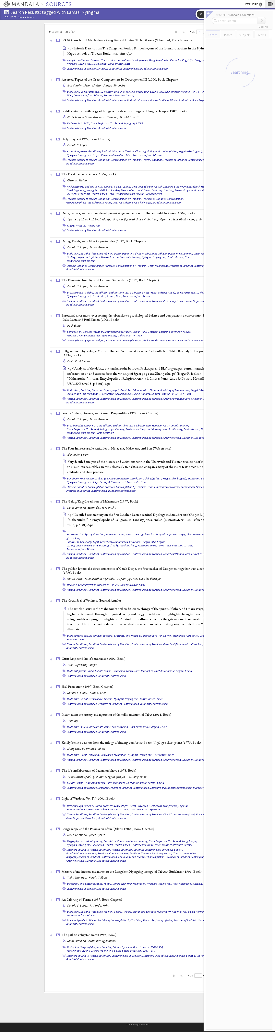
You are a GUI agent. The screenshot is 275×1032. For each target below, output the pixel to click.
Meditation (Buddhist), (186, 635)
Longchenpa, (189, 841)
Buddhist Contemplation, (112, 100)
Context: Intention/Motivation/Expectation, (107, 331)
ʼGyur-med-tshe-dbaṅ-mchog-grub (181, 219)
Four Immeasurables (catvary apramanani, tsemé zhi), (178, 487)
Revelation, (98, 845)
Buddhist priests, (77, 671)
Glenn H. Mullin (77, 180)
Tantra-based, (99, 194)
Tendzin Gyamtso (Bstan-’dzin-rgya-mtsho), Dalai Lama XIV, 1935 (104, 335)
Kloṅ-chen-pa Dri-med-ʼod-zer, (86, 117)
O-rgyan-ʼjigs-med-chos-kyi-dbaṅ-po (138, 579)
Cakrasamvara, (106, 186)
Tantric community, (142, 845)
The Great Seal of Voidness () (91, 600)
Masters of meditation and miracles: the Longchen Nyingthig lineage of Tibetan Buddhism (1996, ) (131, 871)
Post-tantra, (99, 296)
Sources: (11, 17)
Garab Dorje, (75, 579)
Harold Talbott (129, 117)
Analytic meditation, (78, 60)
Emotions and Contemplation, (122, 340)
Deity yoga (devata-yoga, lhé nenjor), (152, 186)
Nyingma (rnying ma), (79, 63)
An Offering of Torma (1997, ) (92, 899)
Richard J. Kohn (99, 905)
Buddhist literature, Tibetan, (118, 151)
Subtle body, (175, 429)
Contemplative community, (132, 841)
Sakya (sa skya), (124, 394)
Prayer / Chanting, (153, 160)
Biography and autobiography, (85, 841)
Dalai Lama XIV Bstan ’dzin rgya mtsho (91, 507)
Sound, (111, 296)
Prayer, (96, 155)
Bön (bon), (73, 478)
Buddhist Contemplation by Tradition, (148, 100)
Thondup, (112, 117)
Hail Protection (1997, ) (87, 686)
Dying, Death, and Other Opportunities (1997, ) (104, 241)
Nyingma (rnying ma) (88, 225)
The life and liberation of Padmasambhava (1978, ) (99, 770)
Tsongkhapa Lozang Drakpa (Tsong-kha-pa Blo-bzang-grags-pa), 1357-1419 (111, 950)
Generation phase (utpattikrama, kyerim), (89, 202)
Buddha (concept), (78, 635)
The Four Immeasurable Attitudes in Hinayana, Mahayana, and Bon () (116, 448)
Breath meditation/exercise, (83, 425)
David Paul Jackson (79, 361)
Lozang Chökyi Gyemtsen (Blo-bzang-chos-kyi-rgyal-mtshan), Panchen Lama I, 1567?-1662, (119, 545)
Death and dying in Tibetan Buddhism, (144, 253)
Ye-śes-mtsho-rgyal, (79, 776)
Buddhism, (73, 91)
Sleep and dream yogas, (154, 429)
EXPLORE (254, 5)
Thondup (72, 721)
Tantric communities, (185, 853)
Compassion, (74, 331)
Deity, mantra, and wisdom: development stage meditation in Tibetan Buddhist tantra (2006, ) (128, 213)
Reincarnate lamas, (100, 727)
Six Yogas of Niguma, (79, 194)
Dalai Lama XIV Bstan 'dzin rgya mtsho (91, 941)
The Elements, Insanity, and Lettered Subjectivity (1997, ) (110, 280)
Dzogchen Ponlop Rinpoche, (165, 60)
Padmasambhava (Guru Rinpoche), (133, 671)
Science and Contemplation (190, 340)
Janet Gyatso (97, 835)
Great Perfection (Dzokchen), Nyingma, (113, 123)
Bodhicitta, (73, 947)
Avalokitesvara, (75, 186)
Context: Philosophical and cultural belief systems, (119, 60)
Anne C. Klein (98, 693)
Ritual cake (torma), (194, 911)
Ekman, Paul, (140, 331)
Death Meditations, (158, 266)
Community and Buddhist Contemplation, (141, 857)
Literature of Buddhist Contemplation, (171, 788)
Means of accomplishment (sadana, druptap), (147, 190)
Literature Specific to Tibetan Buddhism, (88, 849)
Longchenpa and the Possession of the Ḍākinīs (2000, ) (108, 829)
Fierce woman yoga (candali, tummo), (167, 425)
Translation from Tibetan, (88, 95)
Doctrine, (85, 390)
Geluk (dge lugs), (76, 190)
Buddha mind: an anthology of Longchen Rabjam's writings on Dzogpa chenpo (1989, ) (124, 111)
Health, (105, 257)
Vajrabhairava (154, 194)
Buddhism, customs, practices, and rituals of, (115, 635)
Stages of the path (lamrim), (96, 947)
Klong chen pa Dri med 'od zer (86, 749)
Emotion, (153, 331)
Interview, (176, 331)
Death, (118, 253)
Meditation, (120, 755)
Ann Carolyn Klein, (79, 85)
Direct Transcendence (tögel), (159, 292)
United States (122, 63)
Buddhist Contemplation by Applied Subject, (158, 849)
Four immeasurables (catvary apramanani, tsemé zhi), (111, 478)
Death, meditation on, (180, 253)
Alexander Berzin (78, 454)
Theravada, (133, 482)
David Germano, (77, 835)
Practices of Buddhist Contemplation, (119, 68)
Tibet (188, 394)
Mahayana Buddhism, (201, 478)
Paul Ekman (74, 325)
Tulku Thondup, (77, 877)
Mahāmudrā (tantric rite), (157, 635)
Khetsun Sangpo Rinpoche (108, 85)
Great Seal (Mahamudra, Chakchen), (141, 390)
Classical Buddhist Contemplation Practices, (90, 266)
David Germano (100, 247)
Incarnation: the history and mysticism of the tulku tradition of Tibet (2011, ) (116, 714)
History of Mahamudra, (176, 390)
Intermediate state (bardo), (125, 257)
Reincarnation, (120, 727)
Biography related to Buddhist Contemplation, (124, 788)
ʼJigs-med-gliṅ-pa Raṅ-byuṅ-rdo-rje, (89, 219)
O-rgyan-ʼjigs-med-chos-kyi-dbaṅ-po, (136, 219)
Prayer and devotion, (113, 155)
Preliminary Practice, (174, 301)
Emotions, (165, 331)
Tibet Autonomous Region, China (173, 671)
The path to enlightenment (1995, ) (89, 935)
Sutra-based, (99, 63)
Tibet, (111, 63)
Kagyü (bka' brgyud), (194, 60)
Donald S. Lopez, (78, 247)
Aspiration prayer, (77, 151)
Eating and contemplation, (162, 151)
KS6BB (139, 123)
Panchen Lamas (76, 639)
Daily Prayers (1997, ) (86, 139)
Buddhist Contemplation (154, 68)
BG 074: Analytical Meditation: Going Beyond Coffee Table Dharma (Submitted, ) (127, 40)
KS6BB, (104, 190)
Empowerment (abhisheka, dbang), (194, 186)
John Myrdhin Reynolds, (100, 579)
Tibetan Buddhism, (180, 100)
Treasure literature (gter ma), (157, 853)
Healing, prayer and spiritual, (84, 257)
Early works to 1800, (78, 123)
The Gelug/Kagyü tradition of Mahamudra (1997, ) (100, 501)
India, (91, 671)
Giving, (118, 911)
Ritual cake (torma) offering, (158, 920)
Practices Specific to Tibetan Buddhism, (88, 160)
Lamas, (108, 671)
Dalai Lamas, (123, 186)
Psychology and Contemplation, (156, 340)
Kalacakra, (114, 190)
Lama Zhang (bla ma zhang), (83, 394)
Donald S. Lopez (77, 145)
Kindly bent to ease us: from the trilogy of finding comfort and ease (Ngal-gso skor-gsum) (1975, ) (131, 742)
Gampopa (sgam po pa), (106, 390)
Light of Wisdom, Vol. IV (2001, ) (88, 798)
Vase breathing (105, 433)
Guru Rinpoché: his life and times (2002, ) (93, 658)
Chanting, (141, 151)
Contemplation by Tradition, (82, 68)
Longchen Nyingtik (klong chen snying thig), (139, 91)
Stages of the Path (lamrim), (201, 955)
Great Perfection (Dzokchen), (96, 91)
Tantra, (195, 91)
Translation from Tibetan (147, 155)
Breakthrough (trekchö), (81, 292)
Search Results (26, 17)
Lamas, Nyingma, (122, 883)
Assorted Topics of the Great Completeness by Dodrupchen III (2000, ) (120, 79)
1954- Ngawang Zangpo (82, 665)
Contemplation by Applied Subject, (85, 340)
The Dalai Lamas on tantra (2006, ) (89, 174)
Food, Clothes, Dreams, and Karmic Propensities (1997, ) (110, 413)
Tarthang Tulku (137, 776)
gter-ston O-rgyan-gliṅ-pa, (109, 776)
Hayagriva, (93, 190)
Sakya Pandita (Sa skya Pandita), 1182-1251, (159, 394)
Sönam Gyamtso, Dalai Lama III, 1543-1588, (138, 947)
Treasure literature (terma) (119, 95)
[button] (270, 4)
